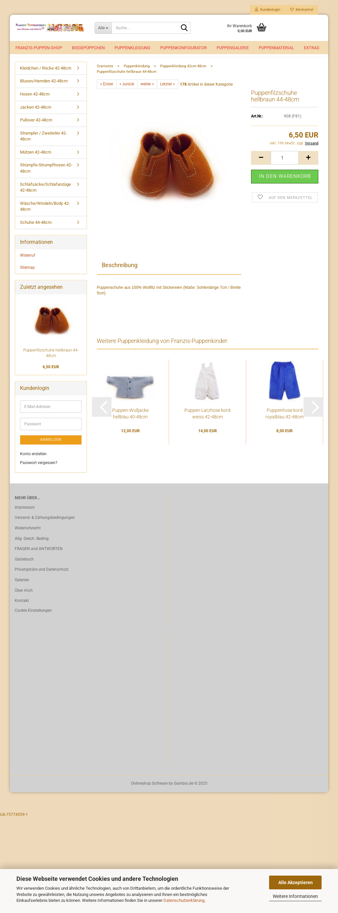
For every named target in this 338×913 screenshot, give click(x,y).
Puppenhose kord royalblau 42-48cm (284, 421)
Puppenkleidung (132, 47)
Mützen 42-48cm (35, 159)
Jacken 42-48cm (35, 114)
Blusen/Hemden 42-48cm (44, 88)
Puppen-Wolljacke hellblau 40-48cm (130, 421)
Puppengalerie (233, 47)
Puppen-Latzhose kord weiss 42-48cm (207, 421)
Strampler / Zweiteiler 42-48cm (43, 143)
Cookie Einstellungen (33, 617)
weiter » (147, 91)
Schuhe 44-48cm (36, 229)
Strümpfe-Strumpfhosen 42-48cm (46, 175)
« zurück (126, 91)
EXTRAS (311, 47)
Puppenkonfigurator (183, 47)
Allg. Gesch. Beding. (32, 545)
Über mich (24, 597)
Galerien (22, 587)
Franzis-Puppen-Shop (38, 47)
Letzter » (167, 91)
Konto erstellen (33, 461)
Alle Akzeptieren (295, 882)
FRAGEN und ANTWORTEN (39, 556)
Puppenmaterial (276, 47)
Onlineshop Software (149, 790)
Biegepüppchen (88, 47)
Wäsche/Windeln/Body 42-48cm (45, 213)
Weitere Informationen (295, 896)
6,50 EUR (51, 374)
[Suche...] (103, 28)
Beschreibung (119, 272)
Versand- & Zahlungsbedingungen (45, 524)
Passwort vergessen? (38, 470)
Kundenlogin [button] (267, 10)
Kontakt (22, 607)
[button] (261, 165)
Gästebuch (24, 566)
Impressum (25, 514)
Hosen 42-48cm (35, 101)
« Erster (106, 91)
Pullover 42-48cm (36, 127)
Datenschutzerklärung (183, 900)
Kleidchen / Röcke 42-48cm (45, 75)
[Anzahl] (285, 165)
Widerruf (27, 262)
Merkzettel (301, 10)
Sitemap (27, 274)
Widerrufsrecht (28, 535)
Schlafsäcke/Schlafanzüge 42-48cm (45, 194)
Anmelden (51, 447)
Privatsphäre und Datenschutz (42, 576)
